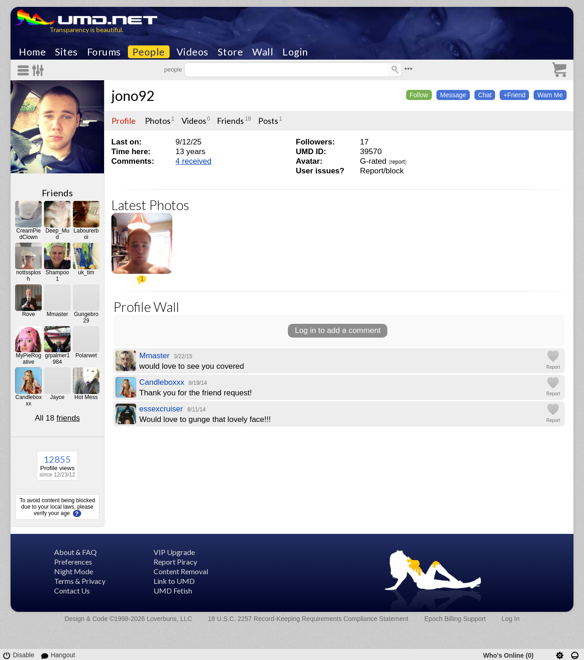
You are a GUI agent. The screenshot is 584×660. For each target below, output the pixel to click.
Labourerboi (86, 233)
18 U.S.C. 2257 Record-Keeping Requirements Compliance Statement (308, 618)
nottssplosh (28, 275)
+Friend (514, 95)
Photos (158, 121)
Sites (66, 52)
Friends (57, 192)
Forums (104, 52)
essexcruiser (161, 409)
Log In (510, 618)
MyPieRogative (28, 358)
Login (295, 52)
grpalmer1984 (57, 358)
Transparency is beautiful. (86, 29)
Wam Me (549, 95)
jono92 (132, 95)
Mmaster (57, 314)
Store (230, 52)
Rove (28, 314)
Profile (123, 121)
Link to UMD (174, 581)
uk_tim (86, 272)
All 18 (57, 418)
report (398, 162)
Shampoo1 (57, 275)
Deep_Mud (57, 233)
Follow (419, 95)
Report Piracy (175, 561)
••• (408, 68)
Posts (268, 121)
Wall (262, 52)
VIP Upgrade (174, 552)
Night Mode (73, 571)
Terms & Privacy (79, 581)
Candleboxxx (29, 400)
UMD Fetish (173, 590)
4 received (193, 161)
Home (32, 52)
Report (553, 367)
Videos (192, 52)
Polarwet (86, 355)
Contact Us (72, 590)
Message (453, 95)
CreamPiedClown (29, 233)
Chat (485, 95)
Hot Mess (86, 397)
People (148, 52)
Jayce (57, 397)
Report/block (381, 170)
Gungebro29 (86, 317)
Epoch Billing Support (455, 618)
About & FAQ (75, 552)
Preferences (73, 561)
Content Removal (181, 571)
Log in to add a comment (337, 330)
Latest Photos (150, 205)
